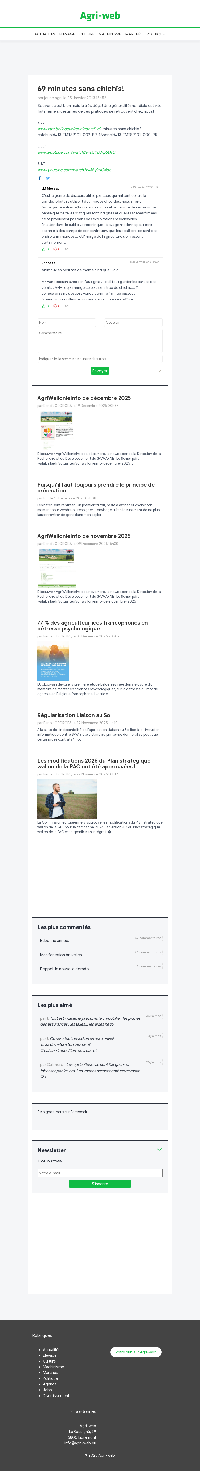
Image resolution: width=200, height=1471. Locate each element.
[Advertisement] (100, 57)
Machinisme (110, 34)
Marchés (133, 34)
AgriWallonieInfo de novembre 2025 (84, 536)
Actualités (44, 34)
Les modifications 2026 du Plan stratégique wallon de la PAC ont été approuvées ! (93, 764)
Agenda (50, 1384)
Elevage (67, 34)
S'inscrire (100, 1183)
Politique (156, 34)
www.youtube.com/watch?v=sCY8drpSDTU (76, 152)
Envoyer (99, 371)
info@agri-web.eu (80, 1443)
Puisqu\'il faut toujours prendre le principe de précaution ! (96, 488)
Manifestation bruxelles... (62, 954)
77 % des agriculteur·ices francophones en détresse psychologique (92, 626)
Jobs (47, 1390)
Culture (86, 34)
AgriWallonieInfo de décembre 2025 (84, 398)
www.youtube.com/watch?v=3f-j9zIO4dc (74, 170)
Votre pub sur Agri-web (136, 1352)
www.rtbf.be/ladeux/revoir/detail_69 (69, 129)
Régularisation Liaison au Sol (74, 715)
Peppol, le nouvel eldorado (64, 969)
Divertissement (56, 1395)
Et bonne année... (55, 940)
